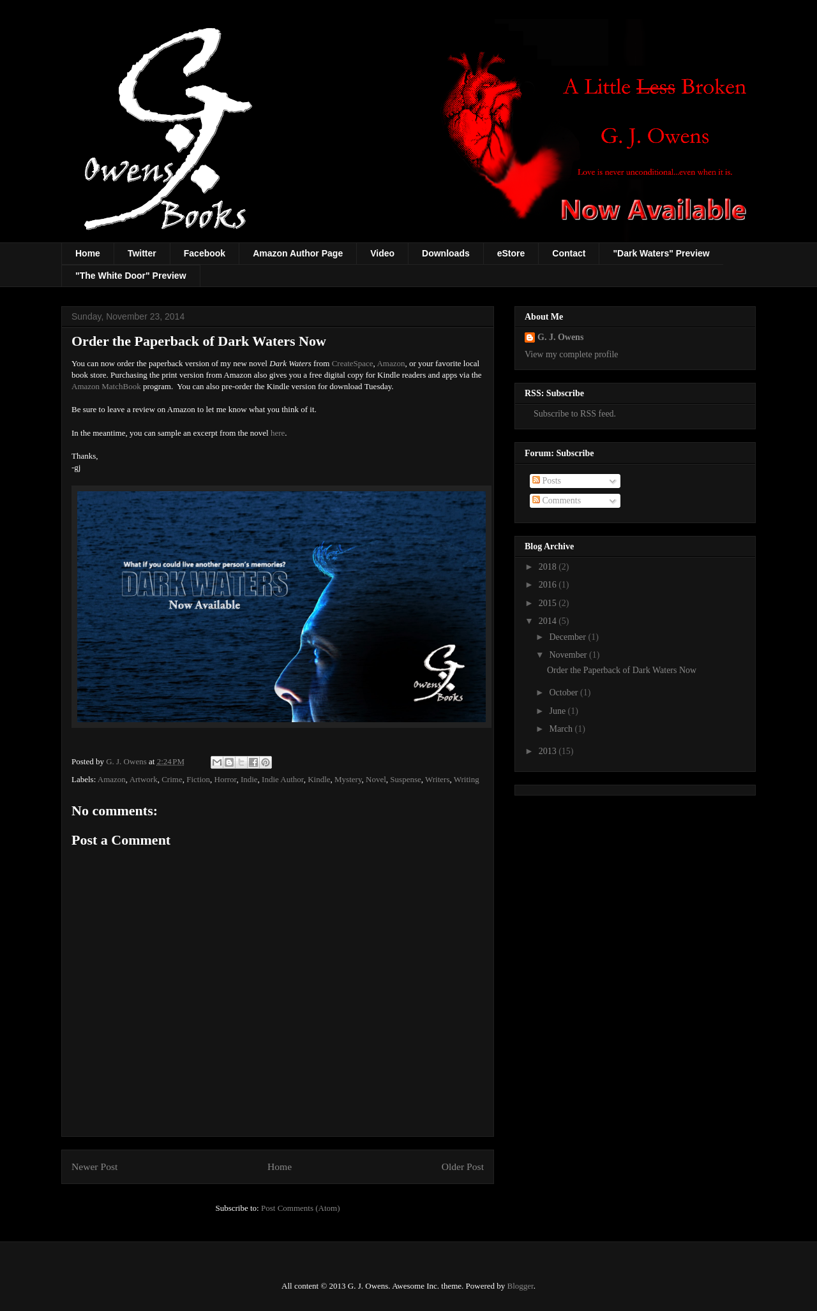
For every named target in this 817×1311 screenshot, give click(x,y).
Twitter (142, 253)
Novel (376, 779)
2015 (549, 603)
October (564, 692)
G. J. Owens (560, 337)
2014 (549, 621)
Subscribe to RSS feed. (570, 413)
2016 (549, 584)
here (278, 433)
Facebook (204, 253)
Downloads (446, 253)
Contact (568, 253)
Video (382, 253)
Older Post (463, 1166)
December (568, 637)
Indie (249, 779)
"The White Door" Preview (130, 275)
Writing (466, 779)
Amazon (391, 363)
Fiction (198, 779)
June (558, 711)
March (561, 729)
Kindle (319, 779)
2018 (549, 567)
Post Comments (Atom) (300, 1208)
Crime (172, 779)
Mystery (348, 779)
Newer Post (94, 1166)
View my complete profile (571, 354)
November (569, 655)
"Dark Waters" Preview (661, 253)
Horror (225, 779)
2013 (549, 751)
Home (87, 253)
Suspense (405, 779)
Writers (437, 779)
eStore (511, 253)
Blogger (520, 1286)
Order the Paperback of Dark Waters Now (621, 670)
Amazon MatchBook (106, 386)
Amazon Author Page (298, 253)
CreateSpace (352, 363)
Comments (556, 500)
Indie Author (283, 779)
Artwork (144, 779)
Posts (546, 480)
